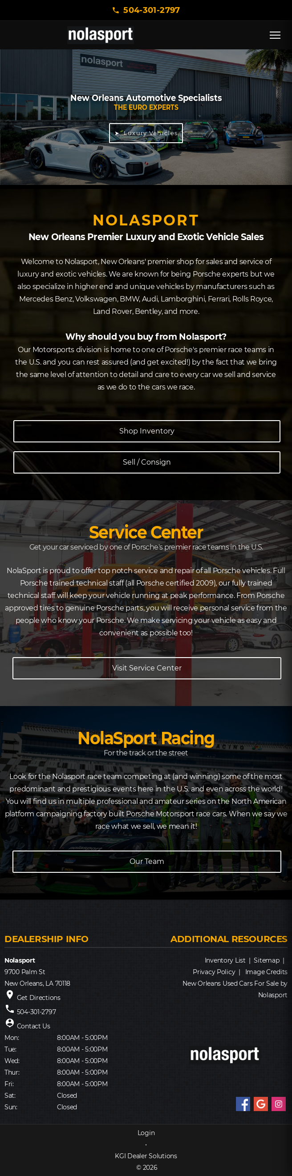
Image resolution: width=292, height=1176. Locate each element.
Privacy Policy (214, 972)
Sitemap (266, 960)
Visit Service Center (147, 668)
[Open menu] (275, 35)
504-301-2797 (151, 10)
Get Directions (39, 998)
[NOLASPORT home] (100, 35)
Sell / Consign (147, 462)
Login (146, 1133)
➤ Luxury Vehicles (146, 132)
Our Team (147, 861)
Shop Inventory (146, 431)
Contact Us (33, 1026)
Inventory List (225, 960)
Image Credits (266, 972)
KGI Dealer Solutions (146, 1156)
